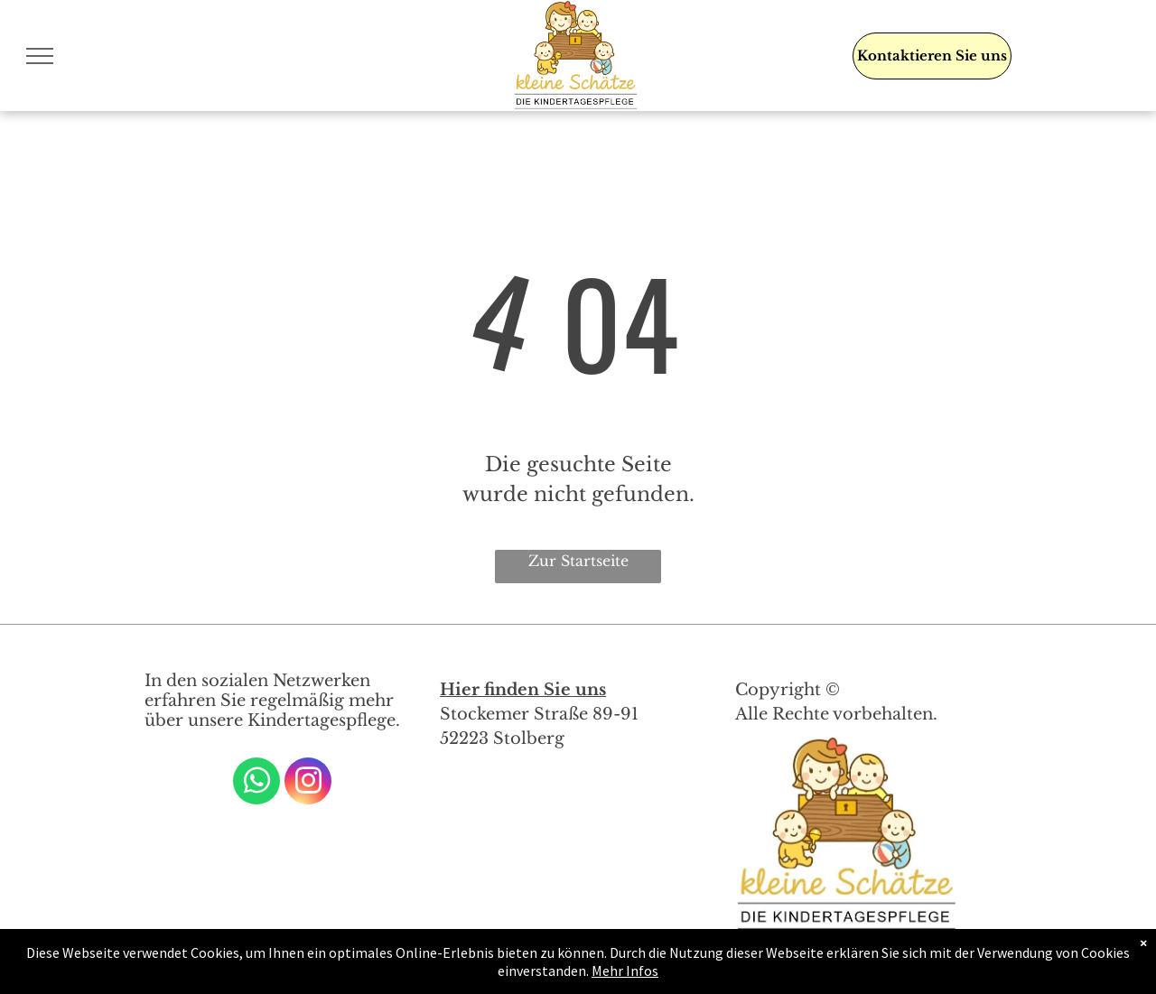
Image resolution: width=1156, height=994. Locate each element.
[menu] (39, 56)
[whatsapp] (256, 783)
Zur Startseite (578, 561)
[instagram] (307, 783)
